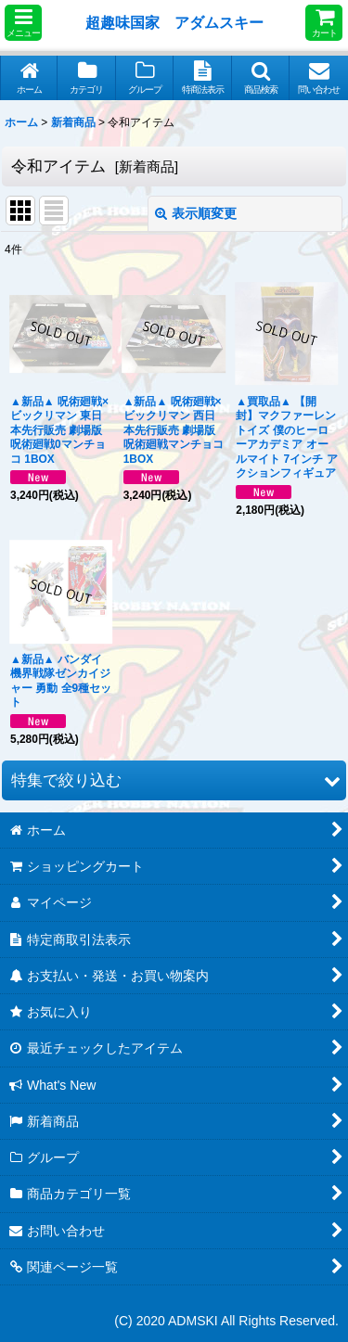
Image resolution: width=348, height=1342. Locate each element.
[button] (23, 23)
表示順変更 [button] (196, 213)
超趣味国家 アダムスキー (174, 22)
